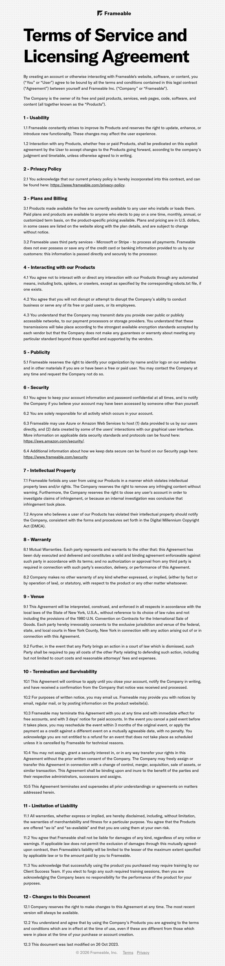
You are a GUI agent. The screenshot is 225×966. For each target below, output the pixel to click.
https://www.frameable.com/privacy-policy (87, 184)
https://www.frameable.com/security (56, 456)
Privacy (143, 952)
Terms (128, 952)
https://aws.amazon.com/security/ (53, 441)
